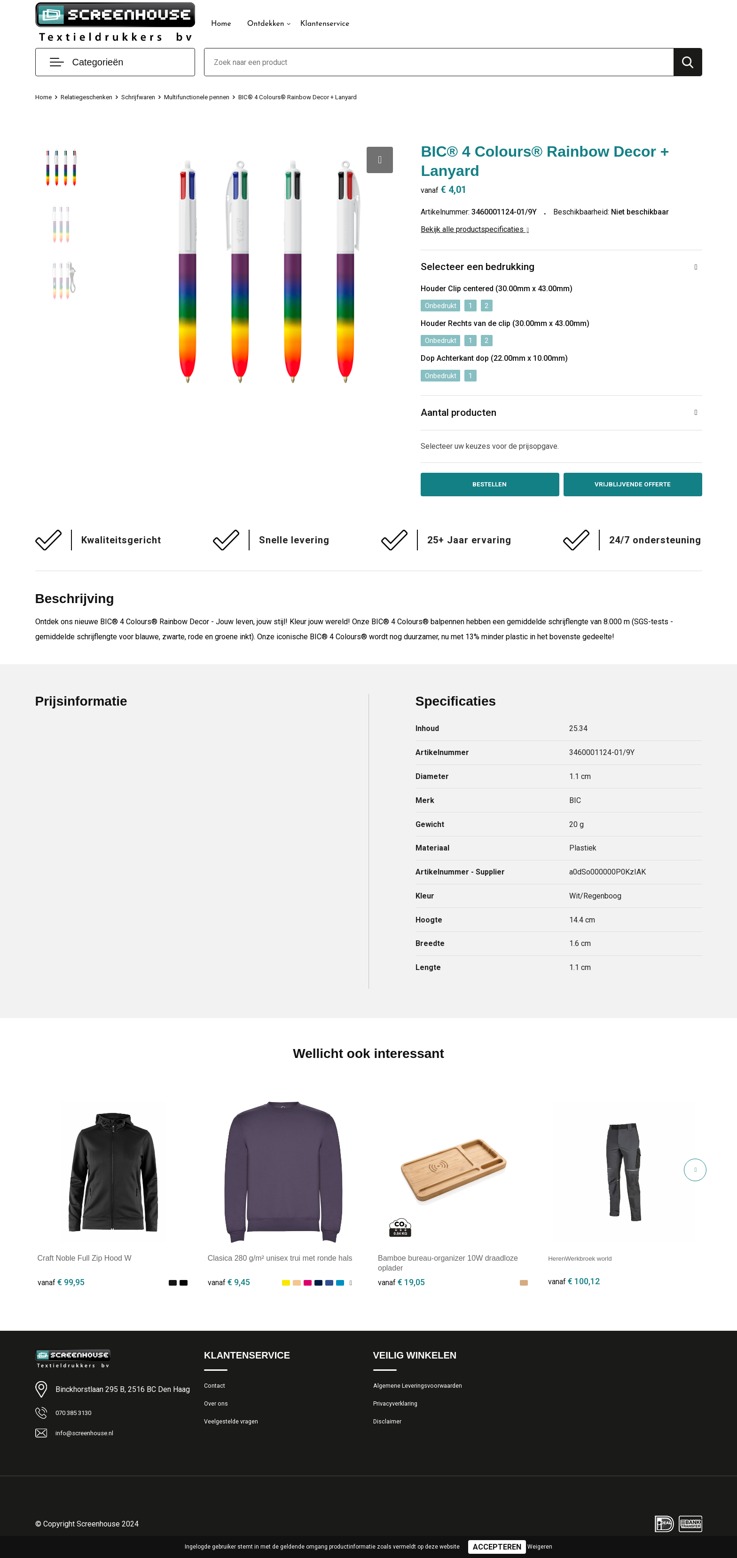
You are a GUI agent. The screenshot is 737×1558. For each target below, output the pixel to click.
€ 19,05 (401, 1287)
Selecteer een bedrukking (479, 267)
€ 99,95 (61, 1287)
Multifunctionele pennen (214, 97)
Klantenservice (325, 24)
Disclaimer (389, 1432)
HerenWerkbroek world (586, 1263)
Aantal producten (461, 414)
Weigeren (539, 1546)
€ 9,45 (229, 1287)
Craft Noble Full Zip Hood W (85, 1263)
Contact (216, 1391)
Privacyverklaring (398, 1411)
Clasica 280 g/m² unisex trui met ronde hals (280, 1263)
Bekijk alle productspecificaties (475, 229)
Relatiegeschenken (92, 97)
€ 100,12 (574, 1287)
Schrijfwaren (149, 97)
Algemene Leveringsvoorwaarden (424, 1391)
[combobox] (439, 62)
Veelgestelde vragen (235, 1432)
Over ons (218, 1411)
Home (221, 24)
